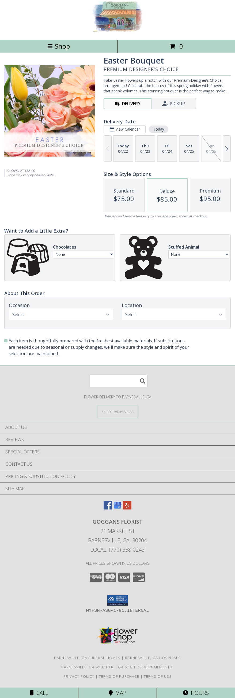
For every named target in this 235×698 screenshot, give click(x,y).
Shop (58, 46)
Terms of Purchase (119, 676)
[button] (117, 600)
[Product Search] (118, 381)
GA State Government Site (145, 667)
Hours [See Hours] (196, 692)
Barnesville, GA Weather (87, 667)
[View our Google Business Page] (117, 508)
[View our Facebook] (108, 508)
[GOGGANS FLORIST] (117, 31)
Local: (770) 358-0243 (117, 549)
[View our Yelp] (127, 508)
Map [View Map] (117, 692)
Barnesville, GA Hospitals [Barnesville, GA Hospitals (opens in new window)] (153, 657)
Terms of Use (158, 676)
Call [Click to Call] (39, 692)
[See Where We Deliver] (117, 411)
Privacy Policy (78, 676)
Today (158, 129)
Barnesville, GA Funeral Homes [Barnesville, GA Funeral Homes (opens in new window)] (87, 657)
